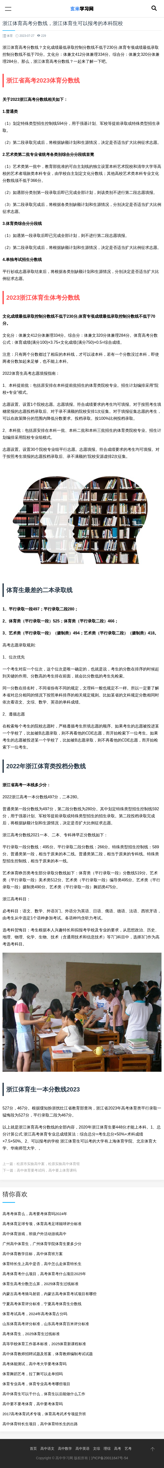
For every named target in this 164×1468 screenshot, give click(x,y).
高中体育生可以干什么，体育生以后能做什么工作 (44, 1394)
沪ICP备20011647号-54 (109, 1458)
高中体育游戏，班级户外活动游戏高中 (34, 1234)
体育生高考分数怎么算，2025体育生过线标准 (40, 1284)
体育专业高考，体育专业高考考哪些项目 (36, 1384)
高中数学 (65, 1448)
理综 (107, 1448)
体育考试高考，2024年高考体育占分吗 (35, 1314)
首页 (33, 1448)
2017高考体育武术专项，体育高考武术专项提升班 (44, 1414)
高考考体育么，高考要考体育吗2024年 (35, 1214)
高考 (117, 1448)
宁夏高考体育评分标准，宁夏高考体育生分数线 (42, 1304)
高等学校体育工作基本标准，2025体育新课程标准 (44, 1344)
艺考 (128, 1448)
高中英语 (82, 1448)
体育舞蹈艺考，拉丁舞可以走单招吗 (33, 1374)
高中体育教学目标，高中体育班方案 (33, 1254)
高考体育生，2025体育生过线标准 (31, 1334)
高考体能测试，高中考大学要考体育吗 (34, 1364)
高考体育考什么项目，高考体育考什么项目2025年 (44, 1274)
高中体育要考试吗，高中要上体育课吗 (46, 1170)
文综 (96, 1448)
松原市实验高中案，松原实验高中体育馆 (48, 1164)
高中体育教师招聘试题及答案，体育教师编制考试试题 (48, 1354)
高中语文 (47, 1448)
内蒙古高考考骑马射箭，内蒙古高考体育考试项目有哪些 (50, 1294)
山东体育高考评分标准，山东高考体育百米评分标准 (46, 1324)
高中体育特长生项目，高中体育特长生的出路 (40, 1424)
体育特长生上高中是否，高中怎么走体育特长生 (42, 1264)
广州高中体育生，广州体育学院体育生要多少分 (42, 1244)
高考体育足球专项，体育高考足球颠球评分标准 (42, 1224)
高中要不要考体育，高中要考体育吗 (33, 1404)
